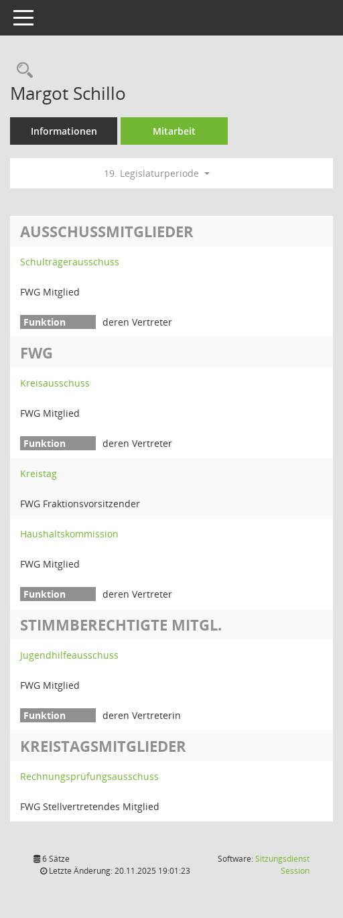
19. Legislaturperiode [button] (157, 173)
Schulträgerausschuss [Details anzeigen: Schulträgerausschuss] (69, 261)
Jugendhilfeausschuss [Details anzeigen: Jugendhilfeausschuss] (69, 655)
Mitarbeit (174, 131)
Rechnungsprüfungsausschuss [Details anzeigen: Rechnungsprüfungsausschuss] (89, 776)
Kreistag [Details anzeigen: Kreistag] (38, 473)
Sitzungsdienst (282, 864)
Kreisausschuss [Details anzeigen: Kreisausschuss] (55, 383)
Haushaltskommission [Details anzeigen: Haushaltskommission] (69, 533)
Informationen (64, 131)
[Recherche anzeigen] (21, 71)
